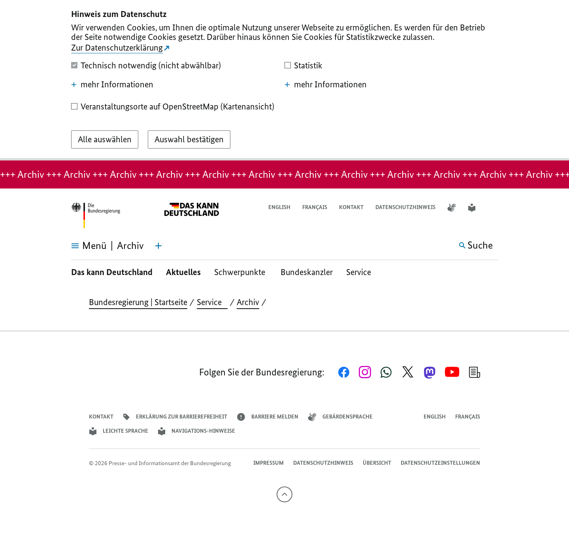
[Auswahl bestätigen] (189, 139)
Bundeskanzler (307, 272)
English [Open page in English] (279, 207)
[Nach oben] (284, 494)
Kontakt (351, 207)
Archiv (248, 302)
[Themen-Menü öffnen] (158, 246)
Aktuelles (183, 272)
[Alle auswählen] (104, 139)
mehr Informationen (112, 84)
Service (361, 272)
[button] (492, 208)
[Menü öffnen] (80, 246)
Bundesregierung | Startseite (138, 302)
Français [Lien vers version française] (314, 207)
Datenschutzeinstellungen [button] (440, 463)
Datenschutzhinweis (405, 207)
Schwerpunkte (240, 272)
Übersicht (377, 463)
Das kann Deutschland (112, 272)
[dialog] (284, 80)
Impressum (268, 463)
